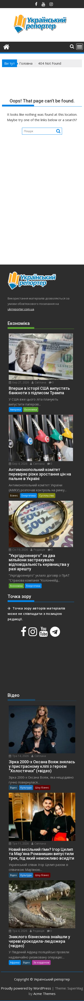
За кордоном (41, 962)
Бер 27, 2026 (19, 382)
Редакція (37, 550)
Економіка (30, 409)
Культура (26, 787)
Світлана (39, 382)
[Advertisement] (42, 212)
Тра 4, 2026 (18, 931)
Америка (15, 409)
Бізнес (14, 495)
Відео (13, 787)
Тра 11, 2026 (19, 843)
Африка (14, 962)
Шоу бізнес (42, 787)
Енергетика (29, 495)
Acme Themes (44, 993)
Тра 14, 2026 (19, 756)
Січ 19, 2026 (18, 550)
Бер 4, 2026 (18, 464)
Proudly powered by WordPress (26, 988)
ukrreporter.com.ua (21, 309)
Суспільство (46, 495)
